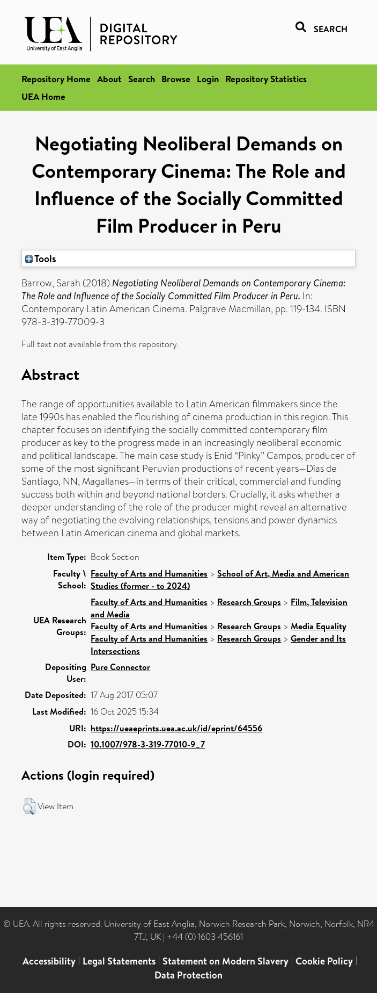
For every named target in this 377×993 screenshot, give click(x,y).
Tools (40, 258)
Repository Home (56, 79)
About (109, 79)
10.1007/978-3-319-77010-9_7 (148, 744)
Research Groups (249, 602)
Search (141, 79)
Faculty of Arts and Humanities (149, 573)
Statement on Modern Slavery (225, 961)
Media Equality (318, 626)
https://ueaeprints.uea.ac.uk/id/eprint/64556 (176, 728)
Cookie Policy (324, 961)
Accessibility (49, 961)
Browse (175, 79)
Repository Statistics (266, 79)
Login (208, 79)
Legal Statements (119, 961)
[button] (29, 806)
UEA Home (43, 96)
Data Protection (188, 975)
